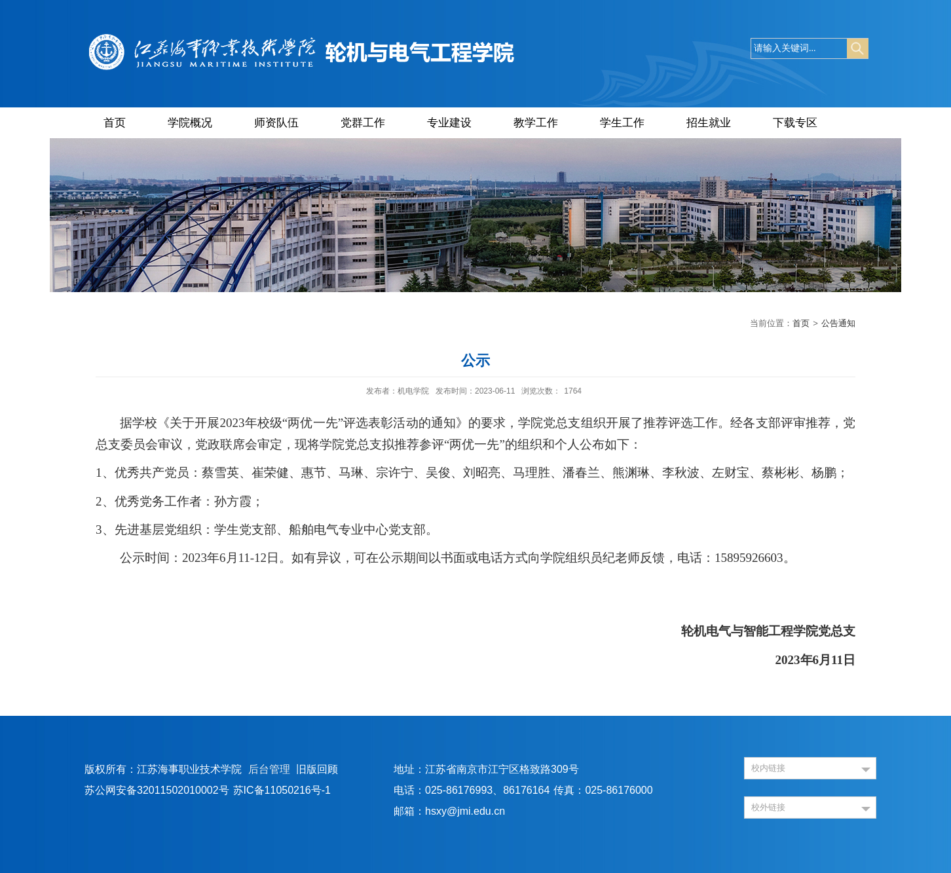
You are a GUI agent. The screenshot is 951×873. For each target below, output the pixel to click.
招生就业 (708, 123)
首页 (114, 123)
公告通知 (838, 323)
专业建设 (449, 123)
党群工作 (363, 123)
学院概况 (190, 123)
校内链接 (768, 768)
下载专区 (795, 123)
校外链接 (768, 807)
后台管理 (269, 769)
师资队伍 (276, 123)
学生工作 (622, 123)
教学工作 (535, 123)
